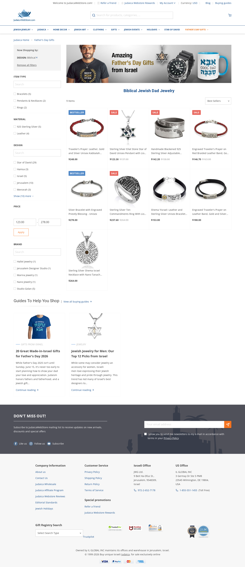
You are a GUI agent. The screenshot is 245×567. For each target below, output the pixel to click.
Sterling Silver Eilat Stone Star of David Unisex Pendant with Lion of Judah (128, 151)
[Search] (37, 84)
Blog (208, 3)
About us (40, 472)
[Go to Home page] (24, 15)
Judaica (41, 29)
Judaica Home (21, 40)
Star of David (172, 29)
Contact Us (41, 478)
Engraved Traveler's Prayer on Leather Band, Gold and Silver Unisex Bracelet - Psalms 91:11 (209, 212)
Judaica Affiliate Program (49, 490)
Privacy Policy (171, 438)
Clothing (98, 29)
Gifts (114, 29)
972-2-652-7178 (146, 490)
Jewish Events (132, 29)
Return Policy (92, 484)
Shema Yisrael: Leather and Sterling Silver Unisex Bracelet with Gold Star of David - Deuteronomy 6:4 (168, 212)
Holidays (152, 29)
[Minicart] (229, 15)
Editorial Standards (46, 502)
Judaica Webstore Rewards (138, 3)
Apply (21, 232)
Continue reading (27, 390)
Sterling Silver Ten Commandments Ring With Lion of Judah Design (128, 212)
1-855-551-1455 (188, 490)
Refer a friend (106, 3)
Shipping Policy (93, 478)
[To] (50, 222)
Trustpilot (88, 536)
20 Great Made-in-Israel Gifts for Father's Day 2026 (38, 353)
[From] (25, 222)
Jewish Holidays (44, 508)
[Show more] (24, 196)
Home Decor (60, 29)
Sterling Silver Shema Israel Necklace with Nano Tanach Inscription (84, 273)
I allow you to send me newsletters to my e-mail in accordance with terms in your (186, 436)
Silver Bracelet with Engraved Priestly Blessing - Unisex (85, 211)
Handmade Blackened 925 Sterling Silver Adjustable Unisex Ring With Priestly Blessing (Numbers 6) (166, 151)
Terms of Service (94, 490)
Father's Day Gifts (195, 29)
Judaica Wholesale (45, 484)
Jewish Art (80, 29)
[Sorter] (218, 101)
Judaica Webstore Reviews (50, 496)
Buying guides (223, 3)
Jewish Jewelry (22, 29)
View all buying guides (77, 301)
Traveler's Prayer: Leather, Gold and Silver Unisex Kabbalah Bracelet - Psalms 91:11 (86, 151)
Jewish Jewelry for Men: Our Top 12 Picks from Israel (92, 353)
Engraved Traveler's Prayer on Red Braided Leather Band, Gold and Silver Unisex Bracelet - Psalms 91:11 (210, 151)
